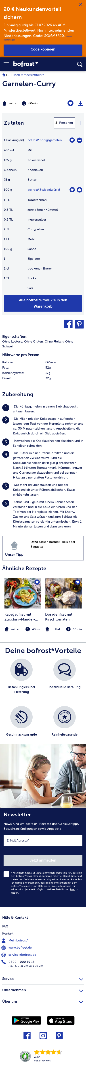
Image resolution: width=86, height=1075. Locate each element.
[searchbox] (79, 64)
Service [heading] (42, 978)
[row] (43, 362)
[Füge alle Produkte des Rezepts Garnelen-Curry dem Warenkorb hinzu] (43, 303)
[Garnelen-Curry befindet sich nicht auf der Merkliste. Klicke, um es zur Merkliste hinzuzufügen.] (70, 103)
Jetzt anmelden (43, 860)
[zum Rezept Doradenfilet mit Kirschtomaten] (63, 593)
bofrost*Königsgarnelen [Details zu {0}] (44, 140)
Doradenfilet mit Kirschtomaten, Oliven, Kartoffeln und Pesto (63, 617)
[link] (33, 64)
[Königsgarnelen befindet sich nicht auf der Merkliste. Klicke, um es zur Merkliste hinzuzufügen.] (72, 140)
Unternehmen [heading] (42, 989)
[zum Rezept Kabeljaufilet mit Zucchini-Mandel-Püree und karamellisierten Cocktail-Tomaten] (22, 593)
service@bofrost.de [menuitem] (19, 955)
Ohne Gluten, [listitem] (34, 341)
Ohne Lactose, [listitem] (12, 341)
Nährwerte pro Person (20, 355)
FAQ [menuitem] (5, 926)
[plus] (80, 122)
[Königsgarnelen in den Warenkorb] (79, 140)
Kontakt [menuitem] (7, 933)
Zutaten (14, 123)
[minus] (49, 122)
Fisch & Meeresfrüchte (28, 75)
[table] (43, 216)
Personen (66, 123)
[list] (43, 703)
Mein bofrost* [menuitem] (15, 940)
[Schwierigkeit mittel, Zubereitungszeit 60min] (28, 103)
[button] (8, 64)
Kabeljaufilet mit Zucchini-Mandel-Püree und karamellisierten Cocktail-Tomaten (19, 617)
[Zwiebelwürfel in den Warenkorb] (79, 190)
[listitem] (43, 409)
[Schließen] (80, 4)
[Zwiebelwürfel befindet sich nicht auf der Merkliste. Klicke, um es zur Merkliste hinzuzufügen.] (72, 189)
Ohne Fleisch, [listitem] (54, 341)
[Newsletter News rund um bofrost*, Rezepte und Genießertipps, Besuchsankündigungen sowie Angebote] (43, 857)
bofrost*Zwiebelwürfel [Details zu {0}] (43, 190)
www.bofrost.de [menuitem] (17, 947)
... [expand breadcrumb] (9, 75)
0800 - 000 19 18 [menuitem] (18, 962)
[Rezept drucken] (80, 103)
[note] (63, 629)
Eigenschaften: (14, 337)
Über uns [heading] (42, 1001)
